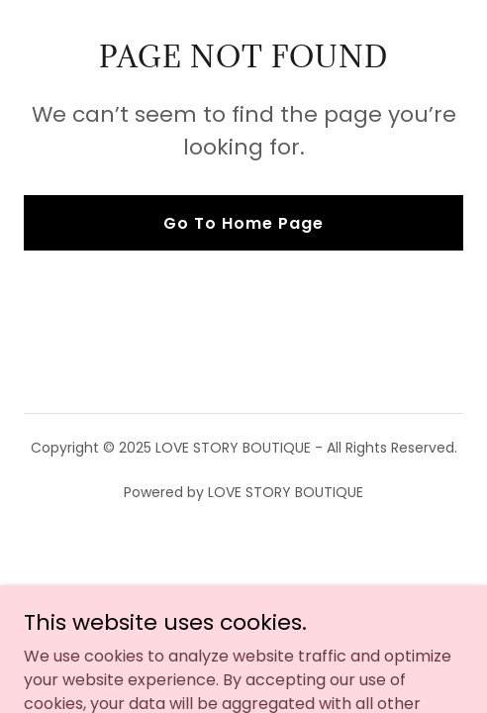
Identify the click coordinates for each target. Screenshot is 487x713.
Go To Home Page (243, 223)
